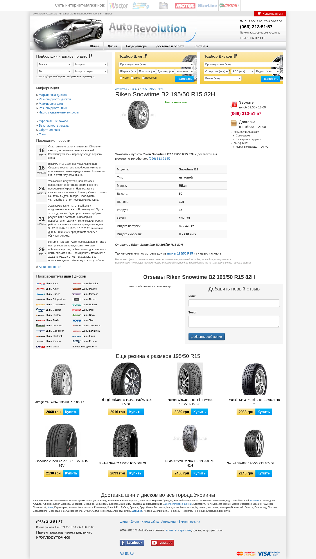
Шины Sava (88, 315)
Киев (50, 507)
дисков (80, 276)
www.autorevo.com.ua (45, 13)
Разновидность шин (53, 108)
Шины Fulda (52, 320)
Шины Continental (55, 304)
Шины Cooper (53, 309)
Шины (94, 46)
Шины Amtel (52, 288)
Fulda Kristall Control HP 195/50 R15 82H (190, 463)
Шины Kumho (53, 341)
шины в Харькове (178, 530)
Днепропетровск (173, 503)
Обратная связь (50, 130)
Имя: (192, 296)
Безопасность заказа (54, 125)
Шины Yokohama (91, 325)
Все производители (83, 346)
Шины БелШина (91, 330)
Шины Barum (53, 294)
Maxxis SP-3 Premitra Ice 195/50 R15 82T (254, 402)
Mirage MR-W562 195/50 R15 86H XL (60, 402)
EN (127, 553)
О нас (43, 134)
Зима (135, 77)
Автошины (168, 521)
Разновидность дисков (55, 99)
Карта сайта (150, 521)
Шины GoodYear (55, 330)
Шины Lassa (52, 346)
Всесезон (149, 77)
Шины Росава (89, 341)
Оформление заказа (53, 121)
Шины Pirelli (88, 309)
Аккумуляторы (136, 46)
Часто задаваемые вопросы (59, 112)
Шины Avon (52, 283)
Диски (112, 46)
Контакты (201, 46)
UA (132, 553)
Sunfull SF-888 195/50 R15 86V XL (251, 463)
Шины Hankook (54, 336)
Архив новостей (50, 267)
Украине (254, 500)
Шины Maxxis (89, 288)
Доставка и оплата (170, 46)
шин (67, 276)
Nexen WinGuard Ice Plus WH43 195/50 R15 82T (190, 402)
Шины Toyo (88, 320)
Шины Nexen (89, 299)
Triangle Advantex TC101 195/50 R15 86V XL (126, 402)
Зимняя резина (189, 521)
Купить (71, 412)
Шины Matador (90, 283)
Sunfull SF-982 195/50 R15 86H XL (123, 463)
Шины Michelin (90, 294)
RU (122, 553)
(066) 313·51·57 (256, 26)
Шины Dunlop (53, 315)
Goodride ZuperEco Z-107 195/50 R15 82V (62, 463)
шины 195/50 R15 (180, 253)
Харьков (137, 510)
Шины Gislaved (54, 325)
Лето (124, 77)
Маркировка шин (51, 103)
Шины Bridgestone (56, 299)
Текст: (193, 312)
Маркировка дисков (53, 95)
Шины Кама (88, 336)
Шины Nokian (89, 304)
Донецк (188, 503)
